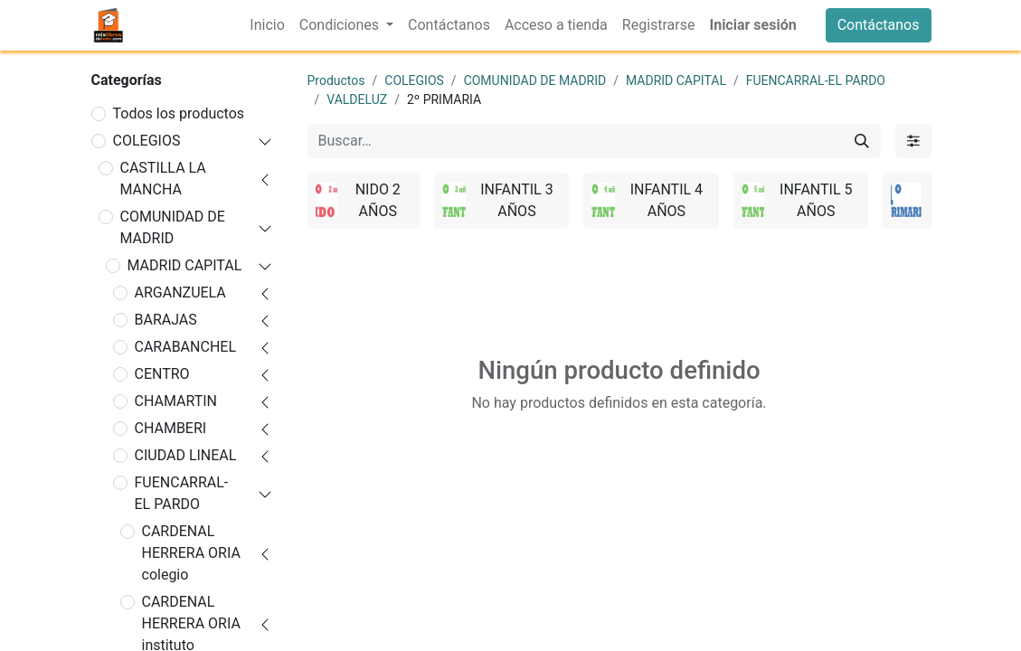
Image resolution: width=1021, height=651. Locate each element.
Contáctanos (878, 24)
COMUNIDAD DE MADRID (172, 227)
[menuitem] (266, 25)
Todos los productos (179, 113)
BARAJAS (166, 319)
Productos (336, 80)
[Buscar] (862, 141)
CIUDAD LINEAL (186, 455)
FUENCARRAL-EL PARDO (182, 493)
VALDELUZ (356, 99)
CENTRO (162, 373)
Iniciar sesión (752, 24)
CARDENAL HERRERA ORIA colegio (191, 553)
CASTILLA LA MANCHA (163, 178)
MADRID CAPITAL (185, 265)
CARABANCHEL (186, 346)
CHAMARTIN (176, 401)
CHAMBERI (171, 428)
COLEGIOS (147, 140)
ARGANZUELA (180, 292)
